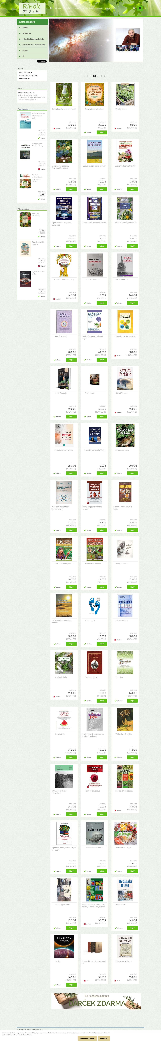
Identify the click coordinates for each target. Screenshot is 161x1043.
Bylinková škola (60, 677)
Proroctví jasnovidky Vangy (94, 450)
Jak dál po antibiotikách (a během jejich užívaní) (37, 178)
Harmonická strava (92, 791)
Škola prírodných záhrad (94, 109)
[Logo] (32, 8)
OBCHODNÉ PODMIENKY (71, 8)
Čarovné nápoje (60, 393)
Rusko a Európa (121, 279)
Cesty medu (89, 393)
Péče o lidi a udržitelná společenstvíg (60, 508)
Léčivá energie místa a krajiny (94, 166)
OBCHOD (58, 8)
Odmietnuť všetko (86, 1038)
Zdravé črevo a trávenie (63, 450)
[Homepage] (50, 8)
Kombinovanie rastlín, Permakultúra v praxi (60, 167)
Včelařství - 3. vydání (123, 734)
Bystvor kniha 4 (91, 677)
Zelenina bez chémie (93, 563)
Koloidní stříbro (121, 620)
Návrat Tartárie (121, 393)
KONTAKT (100, 8)
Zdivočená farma (122, 450)
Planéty (57, 961)
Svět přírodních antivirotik (125, 166)
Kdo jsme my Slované (123, 961)
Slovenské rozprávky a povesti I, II (94, 962)
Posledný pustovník (62, 904)
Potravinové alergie (123, 848)
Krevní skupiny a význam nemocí (92, 508)
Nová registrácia (137, 2)
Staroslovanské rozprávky (64, 279)
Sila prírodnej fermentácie (125, 336)
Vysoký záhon (120, 109)
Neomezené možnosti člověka (95, 223)
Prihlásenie (128, 2)
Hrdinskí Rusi (120, 904)
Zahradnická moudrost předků (64, 109)
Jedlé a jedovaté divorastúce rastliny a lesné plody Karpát (93, 905)
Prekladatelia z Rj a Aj (26, 92)
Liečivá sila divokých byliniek (125, 223)
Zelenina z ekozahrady (36, 214)
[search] (134, 8)
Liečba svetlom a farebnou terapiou (62, 621)
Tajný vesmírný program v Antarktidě (62, 224)
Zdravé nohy (90, 620)
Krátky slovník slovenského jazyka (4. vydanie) (93, 735)
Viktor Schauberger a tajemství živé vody (38, 115)
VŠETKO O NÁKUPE (88, 8)
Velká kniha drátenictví (94, 848)
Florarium (119, 677)
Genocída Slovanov (92, 279)
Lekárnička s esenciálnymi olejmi (92, 337)
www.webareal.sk (37, 1029)
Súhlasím (103, 1038)
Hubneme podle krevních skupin (122, 508)
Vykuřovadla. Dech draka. (38, 273)
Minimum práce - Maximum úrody (37, 145)
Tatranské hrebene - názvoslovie (60, 792)
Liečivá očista (59, 734)
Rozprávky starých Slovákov (38, 243)
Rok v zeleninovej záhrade (64, 563)
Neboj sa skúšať (121, 563)
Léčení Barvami (60, 336)
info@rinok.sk (24, 78)
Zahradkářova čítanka (124, 791)
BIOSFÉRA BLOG (110, 8)
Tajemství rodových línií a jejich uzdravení (64, 849)
